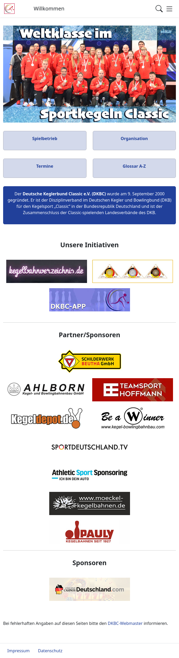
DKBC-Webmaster (125, 623)
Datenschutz (50, 651)
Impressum (18, 651)
